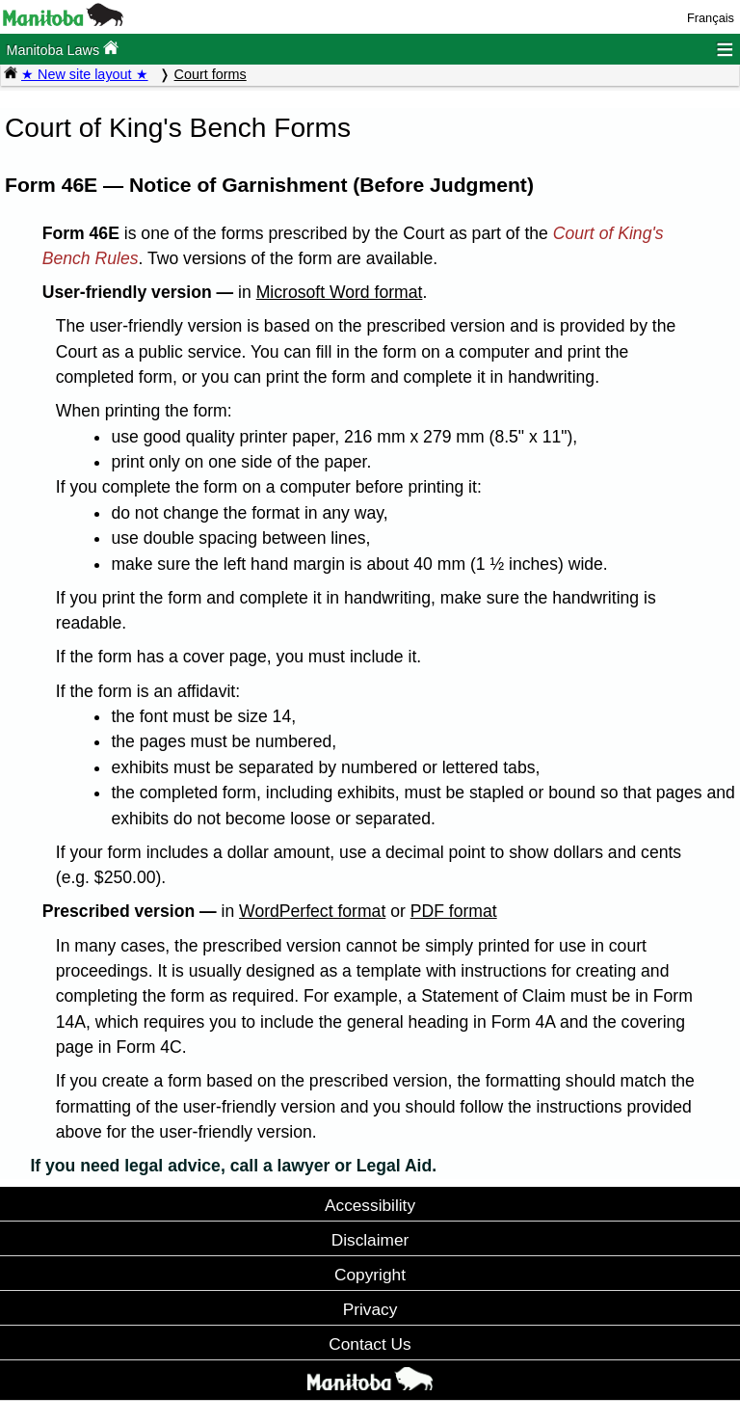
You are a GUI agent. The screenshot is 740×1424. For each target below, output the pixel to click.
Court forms (210, 74)
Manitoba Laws (62, 49)
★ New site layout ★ (84, 74)
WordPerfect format (312, 911)
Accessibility (370, 1205)
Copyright (370, 1274)
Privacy (370, 1309)
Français (710, 18)
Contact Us (369, 1344)
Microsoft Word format (339, 292)
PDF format (453, 911)
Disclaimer (370, 1239)
